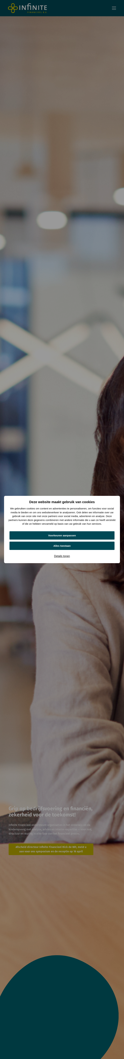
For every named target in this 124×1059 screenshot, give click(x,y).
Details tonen (62, 556)
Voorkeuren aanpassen (62, 535)
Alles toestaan (62, 545)
